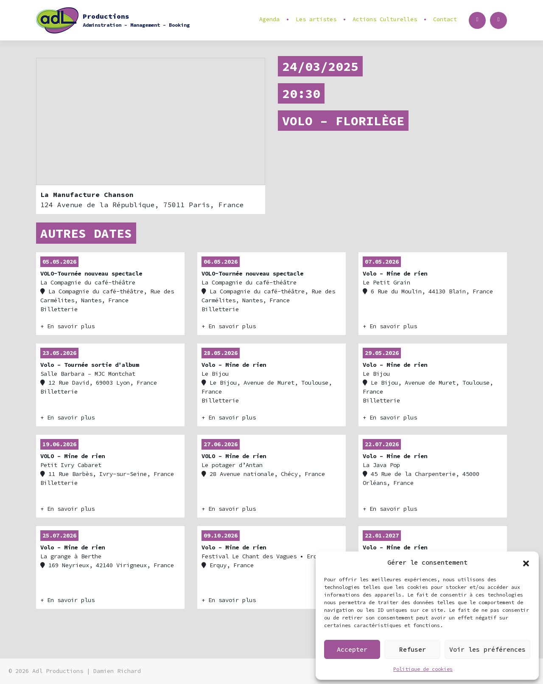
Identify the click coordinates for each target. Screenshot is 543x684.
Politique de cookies (423, 669)
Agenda (269, 19)
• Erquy (263, 550)
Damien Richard (117, 671)
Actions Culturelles (385, 19)
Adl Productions (57, 671)
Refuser (412, 649)
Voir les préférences (487, 649)
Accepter (352, 649)
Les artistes (316, 19)
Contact (445, 19)
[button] (526, 562)
